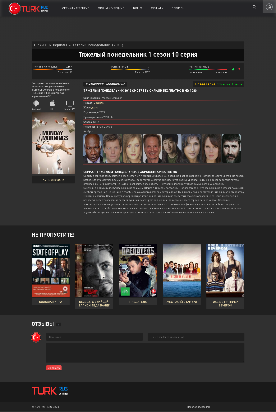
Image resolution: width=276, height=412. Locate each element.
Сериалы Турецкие (75, 8)
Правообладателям (198, 407)
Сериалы (178, 8)
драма (95, 108)
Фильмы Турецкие (111, 8)
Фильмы (157, 8)
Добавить (54, 368)
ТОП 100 (137, 8)
